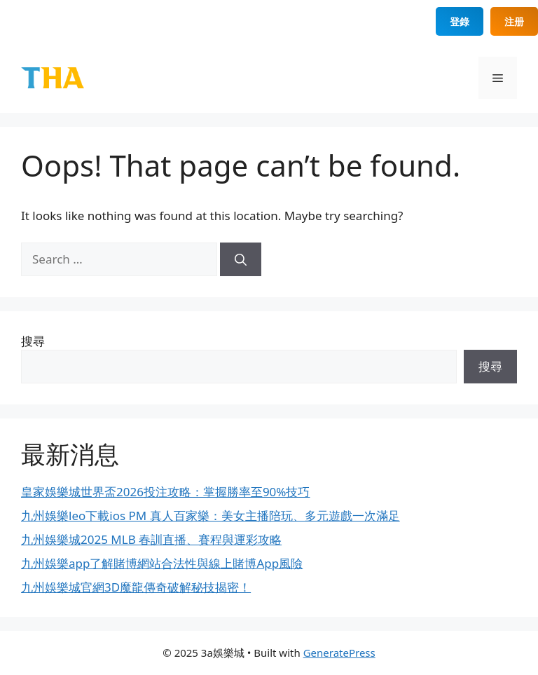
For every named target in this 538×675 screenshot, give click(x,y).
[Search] (240, 259)
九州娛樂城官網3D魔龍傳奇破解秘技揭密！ (136, 587)
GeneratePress (339, 653)
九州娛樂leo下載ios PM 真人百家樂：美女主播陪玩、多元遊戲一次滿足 (210, 515)
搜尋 (33, 341)
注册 (514, 21)
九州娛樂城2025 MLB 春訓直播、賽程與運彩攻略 (151, 539)
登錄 (459, 21)
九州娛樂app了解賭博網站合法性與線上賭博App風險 (162, 563)
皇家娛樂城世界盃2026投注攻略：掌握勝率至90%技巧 (165, 492)
